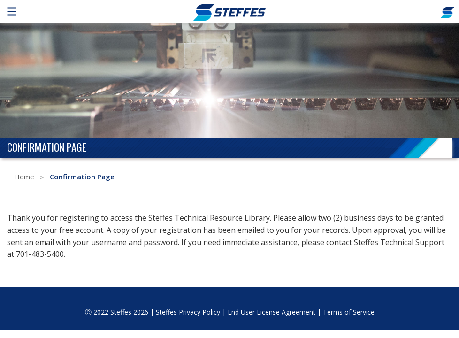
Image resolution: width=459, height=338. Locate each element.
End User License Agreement (271, 311)
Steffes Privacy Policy (188, 311)
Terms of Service (349, 311)
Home (24, 176)
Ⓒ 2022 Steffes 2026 (116, 311)
